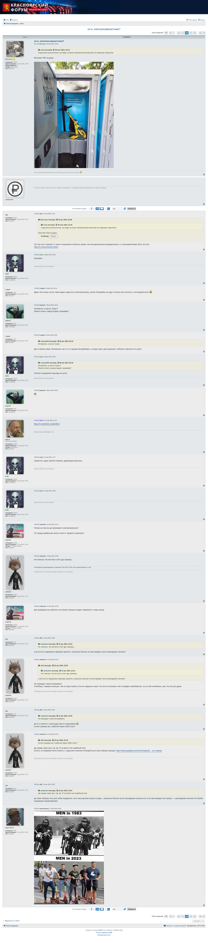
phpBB (99, 930)
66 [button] (201, 33)
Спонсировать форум (79, 208)
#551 (35, 491)
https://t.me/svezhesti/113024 (46, 247)
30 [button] (195, 33)
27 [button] (183, 33)
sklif (42, 666)
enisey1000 (45, 341)
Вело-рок (44, 220)
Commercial (9, 199)
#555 (35, 638)
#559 (35, 784)
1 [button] (173, 33)
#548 (35, 390)
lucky (43, 50)
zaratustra (44, 644)
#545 (35, 305)
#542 (35, 213)
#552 (35, 524)
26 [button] (179, 33)
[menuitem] (6, 20)
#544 (35, 288)
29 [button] (191, 33)
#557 (35, 710)
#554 (35, 606)
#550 (35, 457)
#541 (35, 44)
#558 (35, 734)
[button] (166, 32)
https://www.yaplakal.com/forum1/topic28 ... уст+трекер (139, 751)
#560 (35, 808)
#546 (35, 335)
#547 (35, 357)
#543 (35, 254)
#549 (35, 420)
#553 (35, 556)
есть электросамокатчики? (104, 29)
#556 (35, 659)
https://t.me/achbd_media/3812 (47, 424)
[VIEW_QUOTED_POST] (54, 50)
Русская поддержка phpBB (104, 932)
